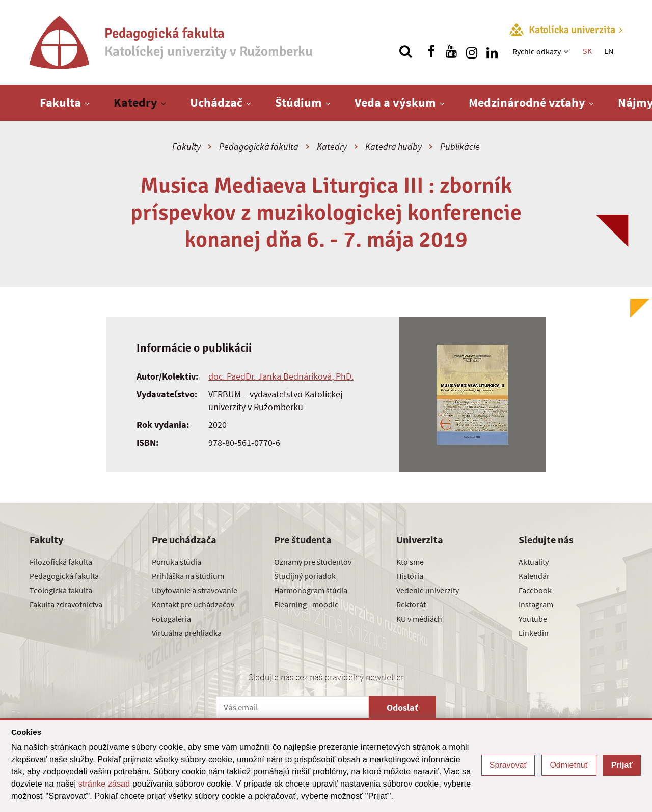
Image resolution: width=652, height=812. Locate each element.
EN (608, 51)
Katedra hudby (393, 146)
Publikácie (460, 146)
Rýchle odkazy (536, 51)
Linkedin (534, 633)
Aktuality (534, 562)
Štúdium (298, 102)
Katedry (135, 102)
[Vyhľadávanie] (405, 51)
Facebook (535, 590)
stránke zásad (104, 783)
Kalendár (534, 576)
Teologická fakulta (61, 590)
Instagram (536, 604)
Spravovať (508, 765)
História (409, 576)
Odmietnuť (569, 765)
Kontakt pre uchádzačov (193, 604)
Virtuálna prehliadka (187, 633)
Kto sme (410, 562)
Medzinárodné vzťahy (527, 102)
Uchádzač (216, 102)
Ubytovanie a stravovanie (194, 590)
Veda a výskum (395, 102)
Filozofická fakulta (61, 562)
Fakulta (60, 102)
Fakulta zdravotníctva (66, 604)
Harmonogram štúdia (310, 590)
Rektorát (411, 604)
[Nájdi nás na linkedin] (492, 51)
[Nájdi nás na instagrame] (471, 51)
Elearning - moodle (306, 604)
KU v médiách (419, 619)
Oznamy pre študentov (312, 562)
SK (587, 51)
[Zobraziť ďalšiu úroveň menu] (567, 51)
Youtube (533, 619)
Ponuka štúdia (176, 562)
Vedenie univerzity (427, 590)
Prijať (622, 765)
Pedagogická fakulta (258, 146)
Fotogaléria (171, 619)
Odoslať (402, 707)
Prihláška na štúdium (188, 576)
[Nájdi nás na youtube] (451, 51)
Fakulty (186, 146)
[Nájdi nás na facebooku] (431, 51)
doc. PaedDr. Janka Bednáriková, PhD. (281, 376)
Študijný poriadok (305, 576)
